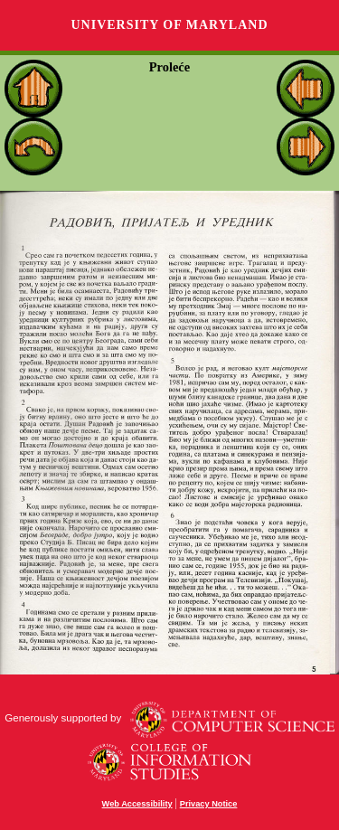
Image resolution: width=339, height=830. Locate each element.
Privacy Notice (209, 803)
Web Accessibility (137, 803)
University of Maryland (169, 25)
